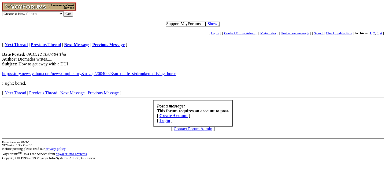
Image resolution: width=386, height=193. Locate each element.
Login (215, 33)
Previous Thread (43, 93)
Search (318, 33)
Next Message (72, 93)
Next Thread (15, 93)
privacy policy (55, 149)
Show (212, 23)
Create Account (173, 115)
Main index (268, 33)
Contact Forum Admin (239, 33)
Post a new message (295, 33)
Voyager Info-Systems (71, 154)
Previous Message (103, 93)
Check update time (339, 33)
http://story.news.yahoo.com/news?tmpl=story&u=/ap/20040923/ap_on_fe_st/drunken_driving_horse (89, 73)
